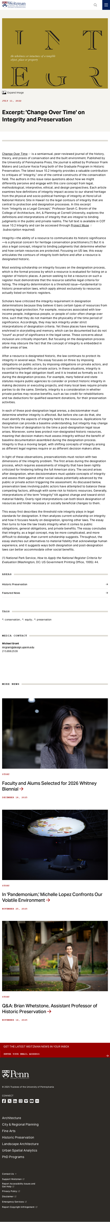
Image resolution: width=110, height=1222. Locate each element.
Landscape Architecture (20, 1144)
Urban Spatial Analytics (19, 1150)
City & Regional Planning (20, 1124)
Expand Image (13, 92)
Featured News (11, 593)
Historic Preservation (14, 584)
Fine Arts (9, 1131)
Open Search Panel (95, 5)
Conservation (12, 619)
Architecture (11, 1118)
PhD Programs (13, 1157)
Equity (28, 619)
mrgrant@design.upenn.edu (18, 647)
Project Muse (80, 225)
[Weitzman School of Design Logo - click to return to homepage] (14, 5)
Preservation (44, 619)
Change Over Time (15, 154)
